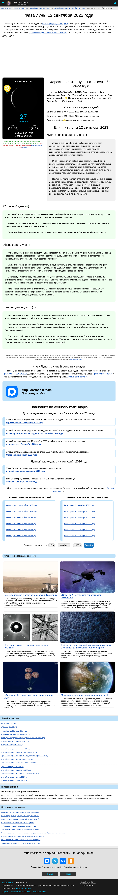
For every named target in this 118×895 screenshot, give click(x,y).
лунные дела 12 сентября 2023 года (23, 444)
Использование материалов (21, 892)
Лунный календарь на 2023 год (40, 8)
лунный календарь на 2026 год (21, 482)
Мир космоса (6, 8)
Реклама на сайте (39, 892)
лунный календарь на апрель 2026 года (25, 471)
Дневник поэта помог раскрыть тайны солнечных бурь (21, 819)
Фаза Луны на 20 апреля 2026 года (14, 731)
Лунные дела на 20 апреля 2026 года (15, 741)
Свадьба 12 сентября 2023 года (21, 455)
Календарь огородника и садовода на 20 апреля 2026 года (23, 738)
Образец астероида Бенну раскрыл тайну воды (18, 826)
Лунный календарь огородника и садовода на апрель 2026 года (24, 756)
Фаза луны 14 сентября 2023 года (79, 511)
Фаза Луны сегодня (8, 723)
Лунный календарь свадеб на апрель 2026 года (18, 762)
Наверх (68, 874)
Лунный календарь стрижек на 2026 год (16, 770)
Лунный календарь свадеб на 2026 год (15, 780)
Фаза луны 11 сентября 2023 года (21, 505)
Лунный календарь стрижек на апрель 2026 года (19, 752)
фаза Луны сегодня (103, 374)
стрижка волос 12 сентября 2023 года (24, 423)
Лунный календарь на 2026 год (12, 767)
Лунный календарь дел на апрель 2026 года (17, 759)
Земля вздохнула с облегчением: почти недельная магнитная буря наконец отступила (33, 833)
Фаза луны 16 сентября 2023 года (79, 524)
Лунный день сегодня (9, 727)
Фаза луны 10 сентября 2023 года (21, 511)
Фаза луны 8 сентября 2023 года (21, 524)
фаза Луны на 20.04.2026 (15, 374)
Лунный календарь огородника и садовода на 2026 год (21, 773)
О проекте (5, 892)
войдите (24, 147)
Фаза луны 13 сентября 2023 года (79, 505)
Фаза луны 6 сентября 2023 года (21, 536)
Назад (50, 874)
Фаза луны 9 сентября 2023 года (21, 517)
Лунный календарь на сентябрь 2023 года (69, 8)
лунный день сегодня (77, 377)
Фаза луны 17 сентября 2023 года (79, 530)
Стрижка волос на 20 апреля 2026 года (15, 734)
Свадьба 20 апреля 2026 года (12, 745)
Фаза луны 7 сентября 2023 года (21, 530)
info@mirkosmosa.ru (23, 889)
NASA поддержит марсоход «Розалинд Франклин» (20, 816)
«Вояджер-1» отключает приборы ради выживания (20, 812)
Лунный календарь (20, 8)
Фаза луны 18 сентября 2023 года (79, 536)
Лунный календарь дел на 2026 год (14, 777)
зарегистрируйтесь (37, 145)
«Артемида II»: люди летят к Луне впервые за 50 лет (20, 843)
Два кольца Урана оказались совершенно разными (20, 829)
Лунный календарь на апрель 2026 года (16, 749)
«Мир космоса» (7, 883)
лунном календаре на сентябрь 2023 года (48, 32)
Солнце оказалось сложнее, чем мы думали (17, 823)
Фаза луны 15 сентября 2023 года (79, 517)
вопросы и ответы (76, 359)
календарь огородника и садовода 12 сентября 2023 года (34, 433)
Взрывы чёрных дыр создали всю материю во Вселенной (22, 836)
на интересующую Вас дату (54, 23)
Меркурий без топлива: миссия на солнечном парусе (20, 840)
